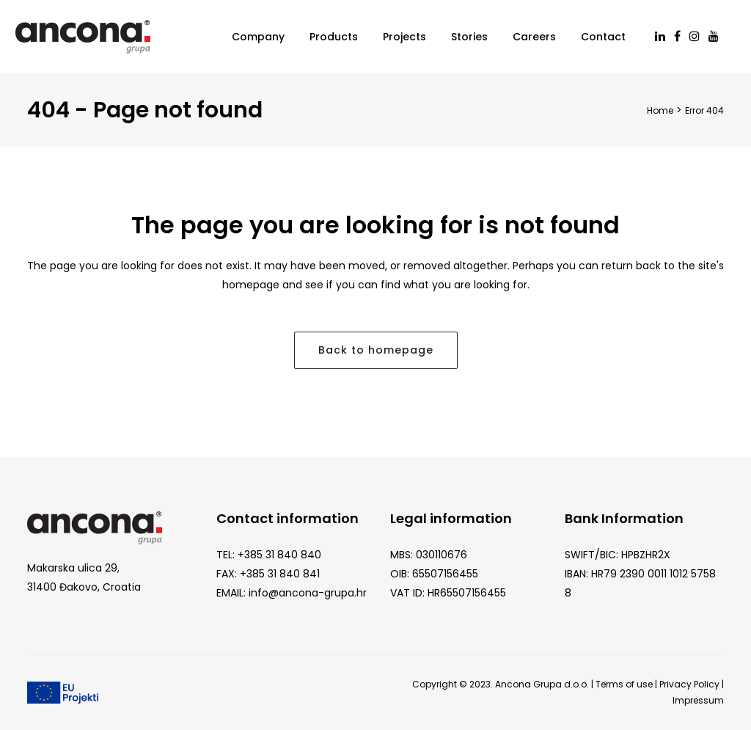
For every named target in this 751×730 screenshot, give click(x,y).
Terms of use (624, 684)
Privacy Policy (689, 684)
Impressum (698, 700)
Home (660, 110)
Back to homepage (375, 350)
